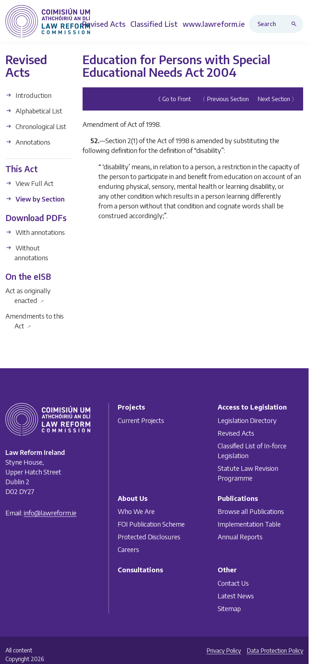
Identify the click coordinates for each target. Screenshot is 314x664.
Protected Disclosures (149, 536)
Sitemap (229, 608)
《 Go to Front (173, 99)
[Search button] (295, 24)
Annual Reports (240, 536)
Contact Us (233, 583)
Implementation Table (249, 524)
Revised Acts (236, 433)
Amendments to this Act (34, 321)
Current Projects (141, 420)
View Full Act (29, 183)
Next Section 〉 (277, 99)
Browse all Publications (251, 511)
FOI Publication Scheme (151, 524)
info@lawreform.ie (50, 513)
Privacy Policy (223, 650)
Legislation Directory (247, 420)
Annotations (27, 142)
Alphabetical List (33, 111)
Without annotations (26, 253)
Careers (128, 549)
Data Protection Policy (275, 650)
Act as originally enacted (28, 295)
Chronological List (35, 126)
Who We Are (136, 511)
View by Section (34, 199)
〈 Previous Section (224, 99)
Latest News (236, 596)
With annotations (35, 232)
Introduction (28, 95)
